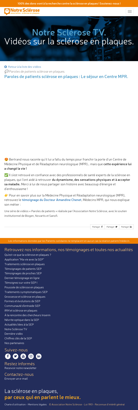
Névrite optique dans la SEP (21, 320)
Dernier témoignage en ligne (22, 278)
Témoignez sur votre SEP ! (20, 282)
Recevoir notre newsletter (20, 368)
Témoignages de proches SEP (23, 273)
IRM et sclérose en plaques (20, 310)
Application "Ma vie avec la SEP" (24, 259)
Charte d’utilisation (15, 404)
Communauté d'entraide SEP (22, 306)
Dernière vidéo (13, 333)
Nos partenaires (14, 343)
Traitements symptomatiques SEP (26, 292)
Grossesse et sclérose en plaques (24, 296)
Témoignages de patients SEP (23, 269)
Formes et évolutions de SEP (22, 301)
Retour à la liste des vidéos (22, 66)
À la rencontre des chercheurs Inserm (27, 315)
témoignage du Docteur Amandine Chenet (51, 200)
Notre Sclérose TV (15, 329)
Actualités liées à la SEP (19, 324)
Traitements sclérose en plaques (24, 264)
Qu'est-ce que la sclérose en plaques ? (27, 254)
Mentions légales (37, 404)
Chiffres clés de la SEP (18, 338)
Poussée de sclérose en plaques (24, 287)
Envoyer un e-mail (16, 378)
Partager (97, 226)
